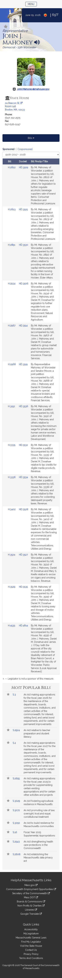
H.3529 (12, 586)
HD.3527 (23, 554)
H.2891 (12, 245)
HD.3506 (23, 283)
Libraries (31, 909)
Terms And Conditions (31, 958)
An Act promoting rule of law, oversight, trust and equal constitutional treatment (39, 813)
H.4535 (12, 625)
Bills (31, 138)
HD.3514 (23, 325)
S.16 (15, 832)
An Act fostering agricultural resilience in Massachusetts (38, 803)
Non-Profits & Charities (31, 905)
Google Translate (31, 914)
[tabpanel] (31, 414)
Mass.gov (31, 885)
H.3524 (12, 554)
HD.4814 (23, 625)
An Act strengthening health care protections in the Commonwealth (38, 845)
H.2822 (12, 167)
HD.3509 (23, 167)
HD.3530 (23, 245)
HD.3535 (23, 586)
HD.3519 (23, 364)
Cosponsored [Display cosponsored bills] (25, 149)
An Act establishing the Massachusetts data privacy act (38, 857)
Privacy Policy (31, 954)
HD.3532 (23, 445)
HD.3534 (23, 477)
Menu (32, 3)
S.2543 (16, 841)
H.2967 (12, 325)
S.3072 (17, 810)
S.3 (15, 694)
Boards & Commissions (31, 901)
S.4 (15, 743)
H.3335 (12, 445)
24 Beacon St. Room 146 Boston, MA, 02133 (15, 106)
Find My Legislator (31, 941)
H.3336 (12, 477)
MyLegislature (31, 933)
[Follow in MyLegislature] (5, 27)
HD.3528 (23, 509)
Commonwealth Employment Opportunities (31, 889)
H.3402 (12, 509)
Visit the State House (31, 946)
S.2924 (17, 730)
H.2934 (12, 283)
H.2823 (12, 209)
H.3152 (12, 406)
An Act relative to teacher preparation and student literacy (37, 733)
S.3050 (17, 823)
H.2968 (12, 364)
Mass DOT (31, 897)
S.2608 (17, 854)
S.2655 (16, 778)
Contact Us (31, 950)
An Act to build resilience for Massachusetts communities (39, 825)
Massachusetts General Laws (31, 937)
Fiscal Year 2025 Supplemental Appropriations (39, 834)
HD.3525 (23, 209)
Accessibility (31, 929)
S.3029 (17, 801)
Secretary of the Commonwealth (31, 893)
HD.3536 (23, 406)
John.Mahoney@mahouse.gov (33, 89)
